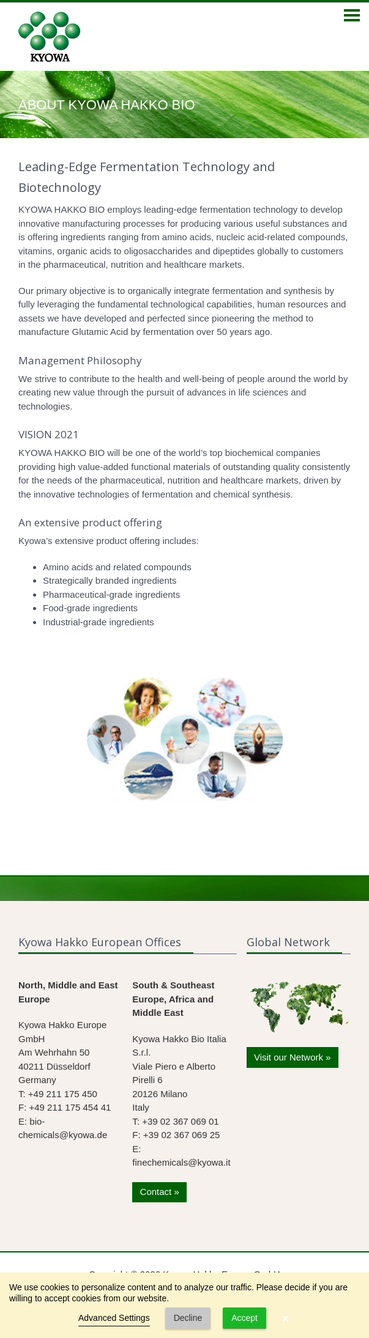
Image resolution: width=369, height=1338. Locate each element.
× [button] (285, 1318)
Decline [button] (188, 1318)
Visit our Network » (292, 1057)
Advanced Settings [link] (114, 1318)
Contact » (159, 1191)
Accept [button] (244, 1318)
